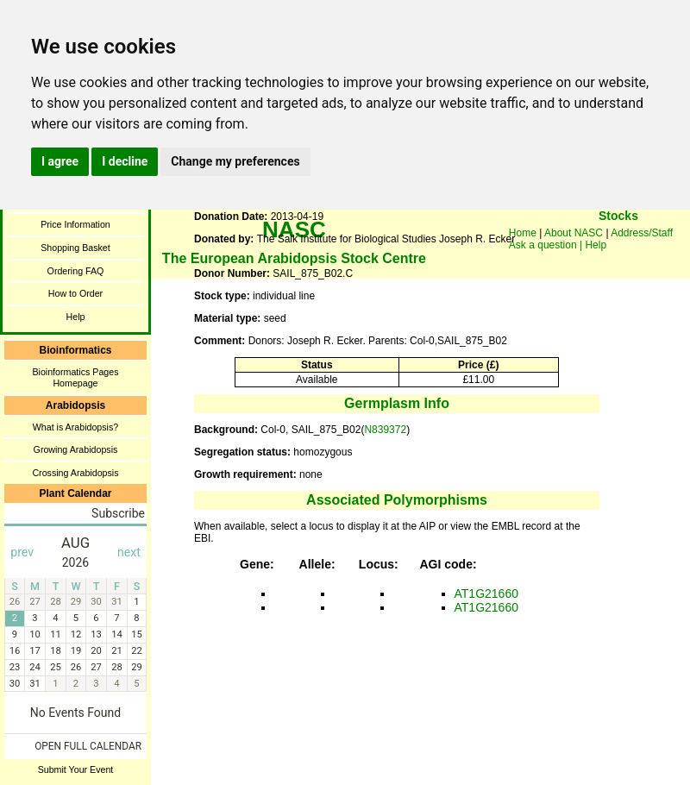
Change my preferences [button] (235, 161)
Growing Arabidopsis (76, 449)
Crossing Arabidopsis (75, 473)
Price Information (75, 224)
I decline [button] (124, 161)
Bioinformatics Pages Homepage (75, 377)
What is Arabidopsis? (76, 427)
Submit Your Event (76, 769)
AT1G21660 (486, 593)
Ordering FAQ (75, 271)
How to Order (75, 293)
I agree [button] (59, 161)
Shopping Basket (75, 247)
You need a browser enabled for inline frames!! (618, 241)
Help (75, 316)
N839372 (385, 430)
